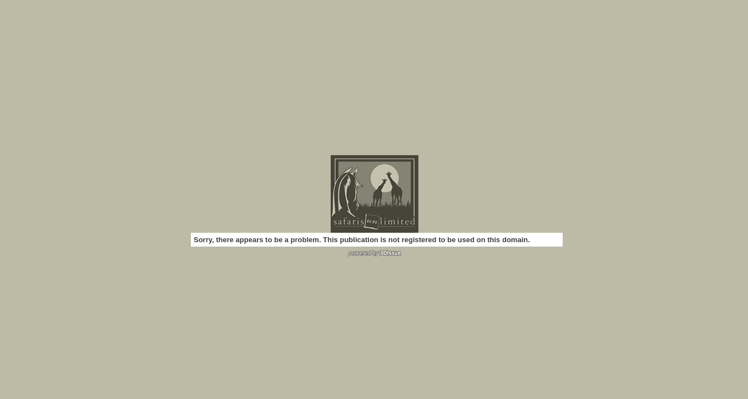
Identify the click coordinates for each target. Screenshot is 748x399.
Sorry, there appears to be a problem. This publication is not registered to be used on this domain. (362, 240)
